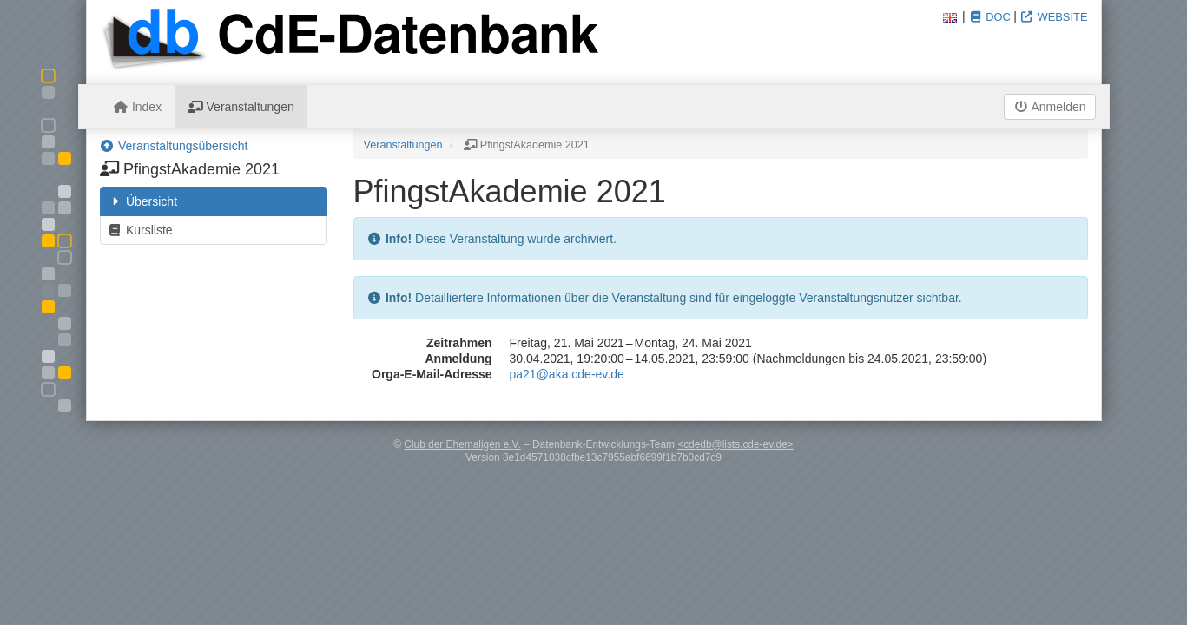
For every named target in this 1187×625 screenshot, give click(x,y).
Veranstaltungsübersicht (174, 146)
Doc (989, 16)
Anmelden (1049, 107)
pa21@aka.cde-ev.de (567, 374)
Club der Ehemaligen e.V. (462, 444)
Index (138, 107)
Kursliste (140, 230)
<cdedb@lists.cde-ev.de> (735, 444)
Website (1054, 16)
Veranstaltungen (241, 107)
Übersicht (143, 201)
